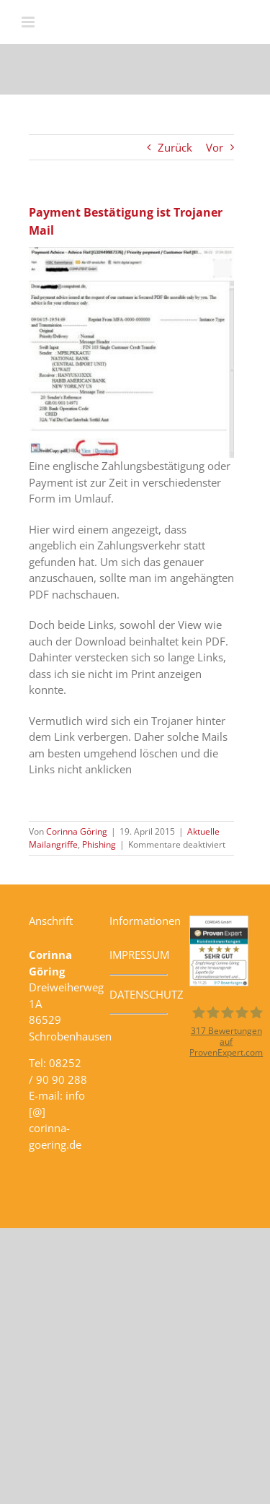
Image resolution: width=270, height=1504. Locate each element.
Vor (214, 147)
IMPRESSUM (139, 954)
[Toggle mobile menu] (29, 22)
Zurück (175, 147)
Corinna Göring (76, 831)
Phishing (99, 844)
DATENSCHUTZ (146, 994)
